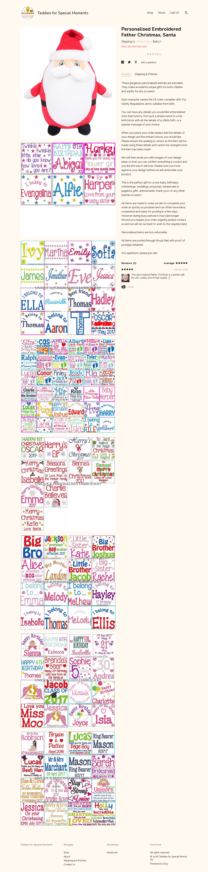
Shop (150, 12)
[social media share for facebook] (123, 62)
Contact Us (69, 864)
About (161, 12)
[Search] (186, 13)
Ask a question (148, 62)
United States (144, 41)
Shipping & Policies (146, 74)
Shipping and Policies (75, 860)
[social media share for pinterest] (136, 62)
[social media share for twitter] (129, 62)
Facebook (112, 852)
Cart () (174, 12)
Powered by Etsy (159, 863)
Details (126, 74)
